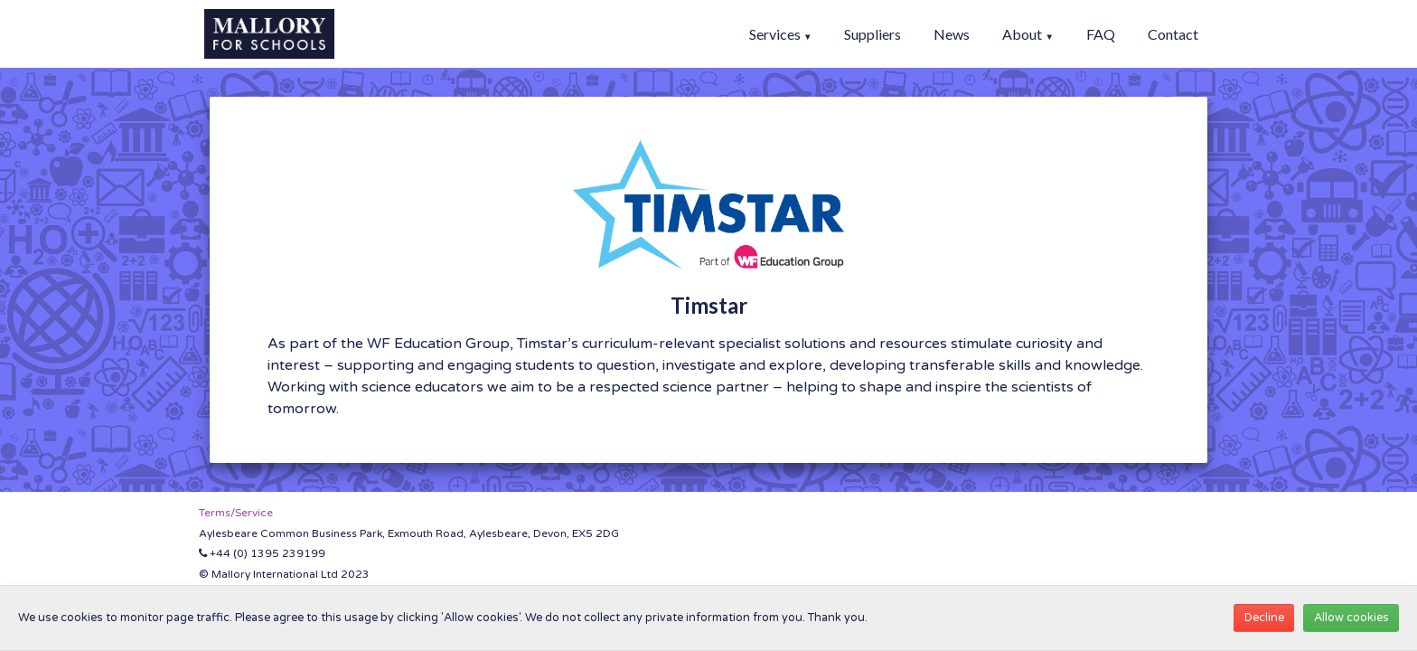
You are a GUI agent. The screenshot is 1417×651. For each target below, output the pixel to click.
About (1028, 33)
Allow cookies (1351, 617)
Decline (1264, 617)
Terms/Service (236, 512)
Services (780, 33)
